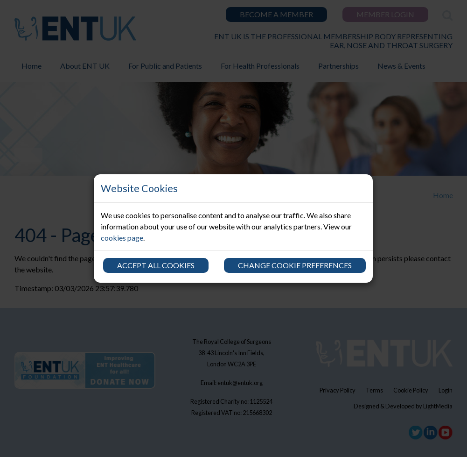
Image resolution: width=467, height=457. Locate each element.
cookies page (122, 237)
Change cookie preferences (295, 265)
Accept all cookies (156, 265)
